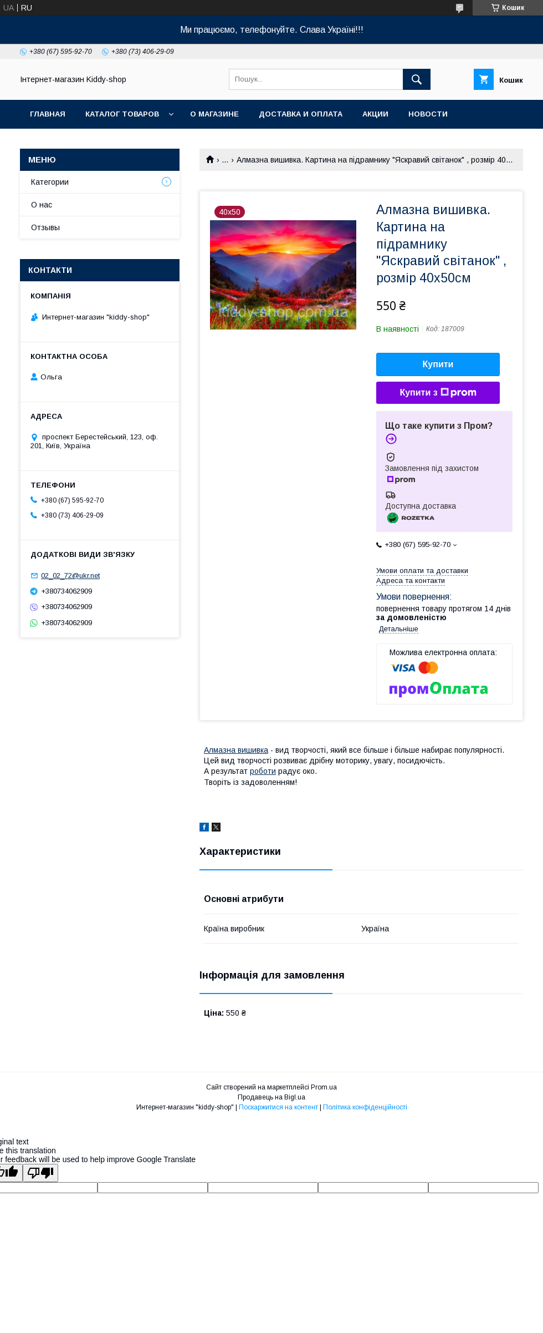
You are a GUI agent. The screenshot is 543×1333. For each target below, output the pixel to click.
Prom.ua (324, 1087)
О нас (41, 204)
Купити (438, 364)
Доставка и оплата (300, 114)
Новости (428, 114)
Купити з (437, 393)
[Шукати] (417, 79)
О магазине (214, 114)
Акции (375, 114)
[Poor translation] (40, 1173)
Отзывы (45, 227)
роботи (263, 771)
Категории (50, 182)
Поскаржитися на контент (278, 1107)
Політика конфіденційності (365, 1107)
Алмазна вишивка (236, 750)
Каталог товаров (122, 114)
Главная (47, 114)
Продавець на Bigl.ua (271, 1097)
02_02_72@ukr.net (70, 575)
